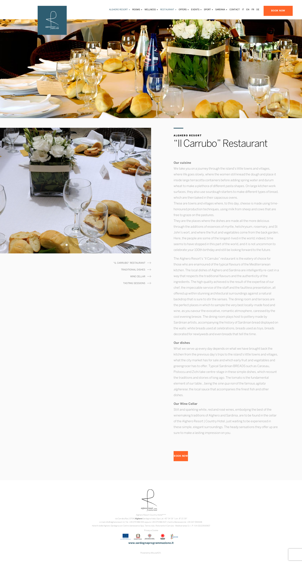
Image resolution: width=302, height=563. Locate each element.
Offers (184, 10)
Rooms (137, 10)
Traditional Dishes (133, 270)
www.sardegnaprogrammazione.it (151, 543)
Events (196, 10)
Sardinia (221, 10)
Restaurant (168, 10)
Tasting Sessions (134, 283)
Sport (208, 10)
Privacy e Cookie (151, 530)
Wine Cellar (137, 276)
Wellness (151, 10)
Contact (234, 10)
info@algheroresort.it (115, 522)
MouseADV (156, 553)
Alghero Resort (119, 10)
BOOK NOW (278, 11)
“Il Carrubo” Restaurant (129, 263)
